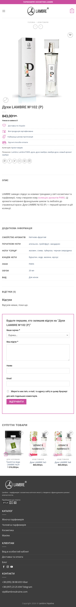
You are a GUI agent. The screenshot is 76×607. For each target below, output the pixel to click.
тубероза (48, 250)
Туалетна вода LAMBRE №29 (13, 463)
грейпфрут (44, 244)
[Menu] (3, 11)
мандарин (55, 244)
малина (47, 257)
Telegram (27, 586)
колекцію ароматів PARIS (51, 197)
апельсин (33, 244)
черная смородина (63, 250)
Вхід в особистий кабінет (15, 551)
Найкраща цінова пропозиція (20, 136)
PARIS (31, 264)
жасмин (32, 250)
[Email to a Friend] (19, 161)
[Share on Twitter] (14, 161)
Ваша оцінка (13, 330)
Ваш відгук (12, 341)
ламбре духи (53, 152)
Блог (4, 562)
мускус (55, 257)
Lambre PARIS (24, 152)
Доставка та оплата (12, 556)
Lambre (14, 152)
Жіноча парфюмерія (13, 519)
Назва (9, 365)
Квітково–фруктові (37, 237)
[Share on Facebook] (9, 161)
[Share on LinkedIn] (29, 161)
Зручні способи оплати (18, 142)
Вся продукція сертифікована (20, 131)
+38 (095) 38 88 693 (12, 582)
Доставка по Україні (16, 125)
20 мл (31, 270)
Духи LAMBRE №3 (38, 462)
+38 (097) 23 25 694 (12, 586)
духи (33, 152)
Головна (31, 22)
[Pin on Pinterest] (24, 161)
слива (40, 250)
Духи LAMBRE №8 (63, 462)
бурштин (33, 257)
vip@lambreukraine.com (14, 591)
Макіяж (6, 535)
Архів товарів (42, 22)
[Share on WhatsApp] (4, 161)
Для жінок (33, 277)
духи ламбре (41, 152)
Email (9, 378)
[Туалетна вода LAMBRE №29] (13, 443)
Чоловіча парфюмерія (14, 524)
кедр (40, 257)
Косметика (8, 530)
